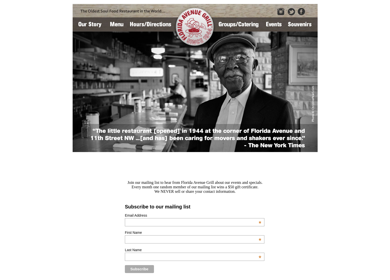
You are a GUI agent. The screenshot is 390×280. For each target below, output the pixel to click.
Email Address (193, 215)
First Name (193, 233)
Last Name (193, 250)
